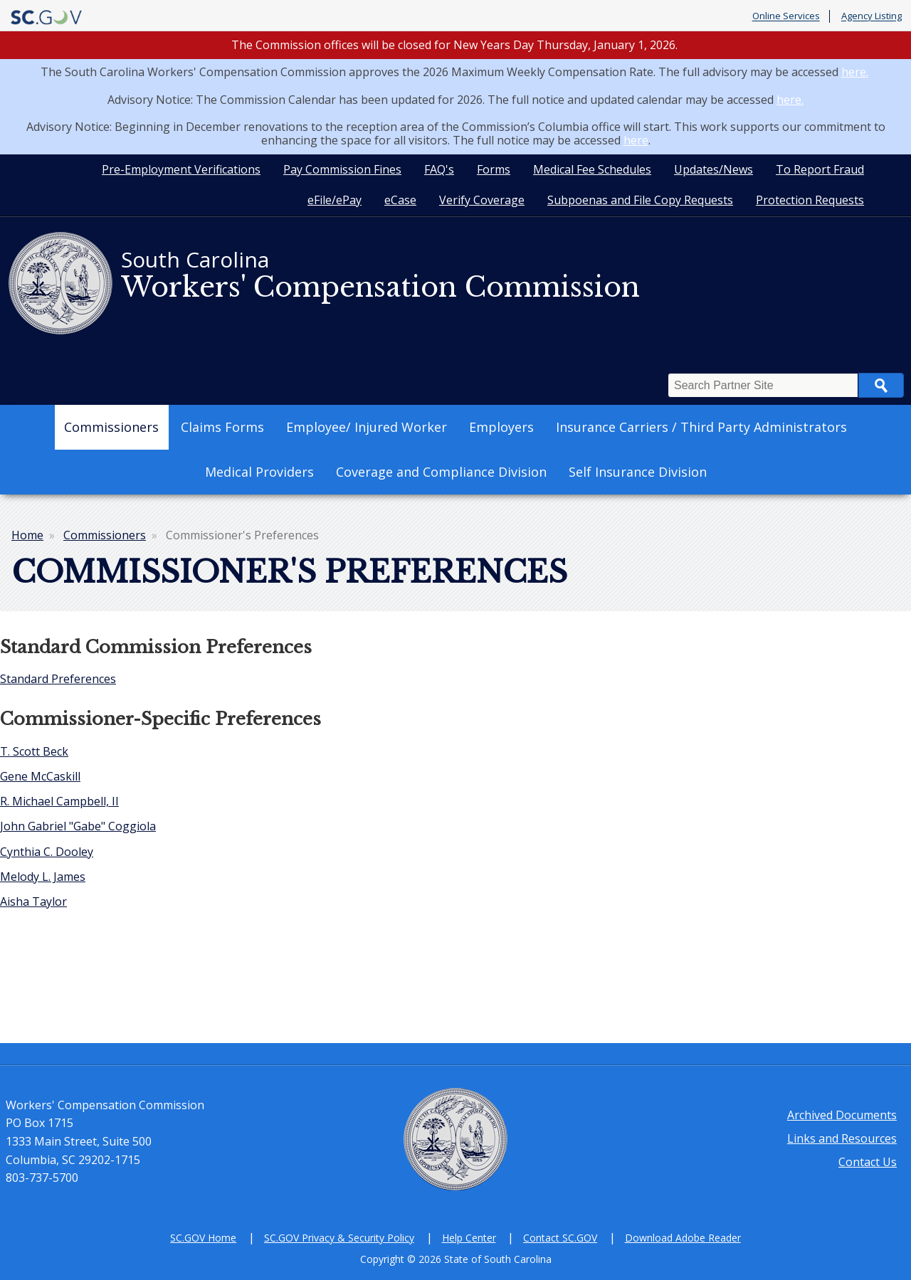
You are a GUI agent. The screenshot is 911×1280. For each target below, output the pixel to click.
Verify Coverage (482, 200)
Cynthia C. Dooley (46, 851)
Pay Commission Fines (342, 169)
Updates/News (713, 169)
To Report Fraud (820, 169)
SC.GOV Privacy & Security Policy (339, 1237)
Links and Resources (842, 1138)
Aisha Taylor (33, 901)
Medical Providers (259, 471)
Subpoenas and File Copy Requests (640, 200)
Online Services (786, 16)
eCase (400, 200)
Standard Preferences (58, 679)
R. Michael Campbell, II (59, 801)
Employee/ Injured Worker (366, 426)
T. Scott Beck (34, 751)
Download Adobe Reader (683, 1237)
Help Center (469, 1237)
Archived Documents (842, 1115)
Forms (493, 169)
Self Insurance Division (638, 471)
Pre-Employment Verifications (181, 169)
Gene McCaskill (40, 776)
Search (881, 385)
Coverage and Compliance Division (441, 471)
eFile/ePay (334, 200)
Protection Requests (810, 200)
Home (27, 535)
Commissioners (111, 426)
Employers (501, 426)
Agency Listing (871, 16)
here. (854, 72)
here (635, 140)
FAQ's (439, 169)
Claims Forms (222, 426)
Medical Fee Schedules (592, 169)
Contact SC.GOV (560, 1237)
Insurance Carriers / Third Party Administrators (701, 426)
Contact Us (867, 1162)
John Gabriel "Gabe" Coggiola (78, 826)
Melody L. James (42, 876)
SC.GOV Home (203, 1237)
